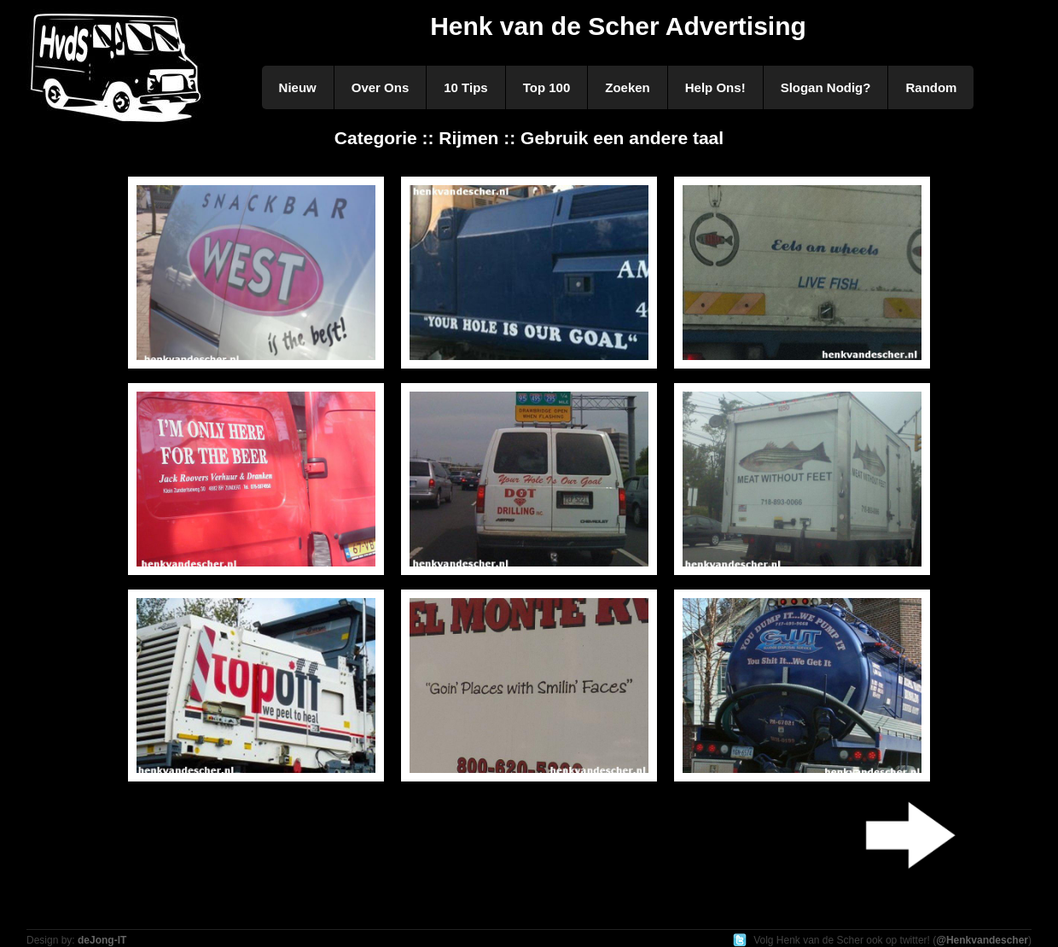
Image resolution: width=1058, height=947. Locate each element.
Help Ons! (715, 87)
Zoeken (627, 87)
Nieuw (298, 87)
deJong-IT (102, 940)
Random (930, 87)
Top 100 (547, 87)
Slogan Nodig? (826, 87)
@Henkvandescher (982, 940)
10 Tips (465, 87)
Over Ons (381, 87)
